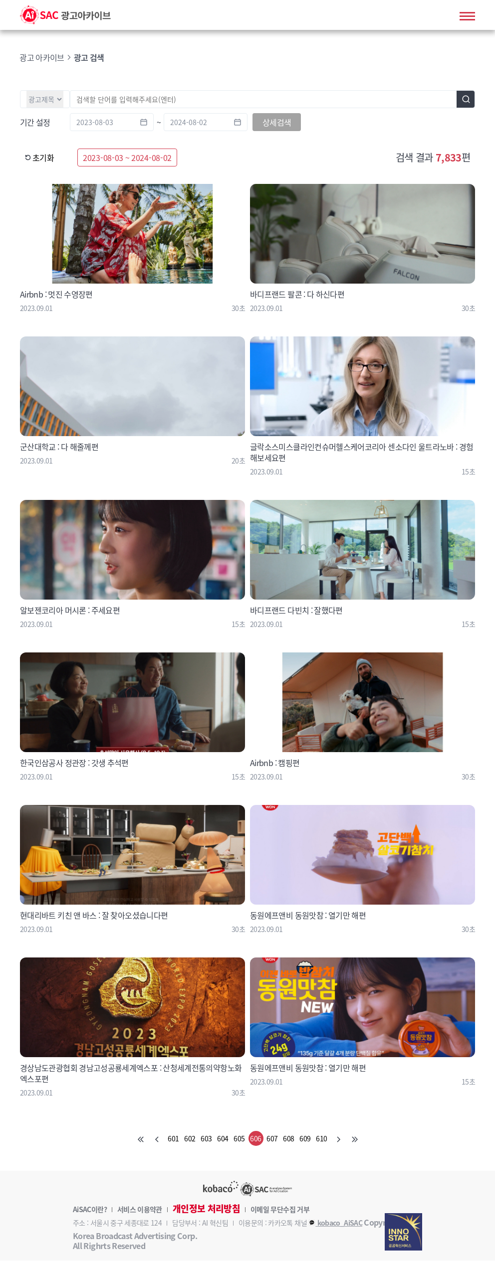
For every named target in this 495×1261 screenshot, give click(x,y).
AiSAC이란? (90, 1209)
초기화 (39, 158)
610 (321, 1139)
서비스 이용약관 (139, 1209)
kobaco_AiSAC (335, 1223)
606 (255, 1139)
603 (206, 1139)
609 (304, 1139)
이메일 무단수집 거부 (279, 1209)
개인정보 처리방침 (206, 1209)
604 (222, 1139)
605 (239, 1139)
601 (173, 1139)
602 (189, 1139)
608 (288, 1139)
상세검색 (276, 123)
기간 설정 (35, 123)
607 (271, 1139)
